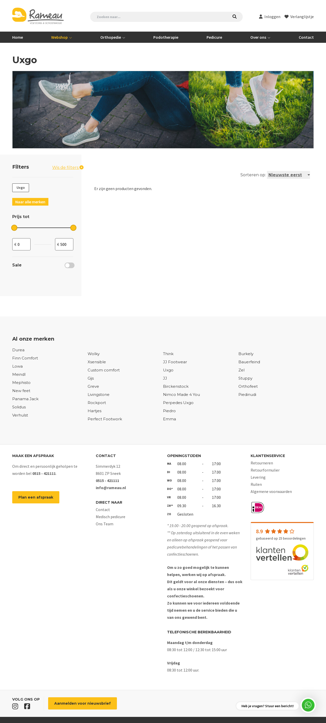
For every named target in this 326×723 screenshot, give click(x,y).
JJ (165, 378)
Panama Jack (25, 398)
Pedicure (214, 37)
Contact (306, 37)
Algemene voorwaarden (271, 491)
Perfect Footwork (105, 419)
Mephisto (21, 382)
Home (17, 37)
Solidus (19, 407)
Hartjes (94, 410)
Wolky (94, 353)
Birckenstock (175, 386)
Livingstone (99, 394)
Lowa (17, 366)
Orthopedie (111, 37)
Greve (93, 386)
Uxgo (168, 370)
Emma (169, 419)
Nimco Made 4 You (181, 394)
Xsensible (97, 361)
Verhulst (20, 415)
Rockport (97, 402)
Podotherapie (165, 37)
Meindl (18, 374)
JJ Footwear (175, 361)
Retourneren (262, 462)
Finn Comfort (25, 358)
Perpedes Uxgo (178, 402)
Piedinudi (247, 394)
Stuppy (245, 378)
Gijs (91, 378)
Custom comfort (104, 370)
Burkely (245, 353)
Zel (241, 370)
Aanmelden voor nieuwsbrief (82, 703)
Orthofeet (248, 386)
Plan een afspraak (35, 497)
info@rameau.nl (111, 487)
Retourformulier (265, 470)
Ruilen (256, 484)
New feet (21, 390)
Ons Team (104, 523)
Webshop (60, 37)
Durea (18, 349)
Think (168, 353)
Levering (258, 477)
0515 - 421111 (44, 473)
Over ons (258, 37)
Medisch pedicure (110, 516)
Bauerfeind (249, 361)
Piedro (169, 410)
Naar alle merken (30, 201)
